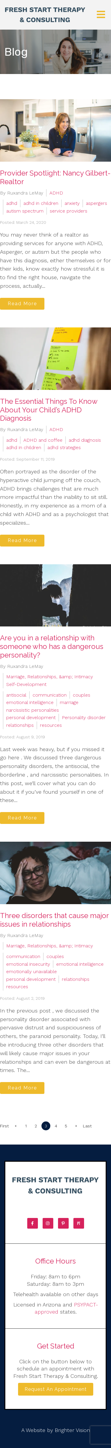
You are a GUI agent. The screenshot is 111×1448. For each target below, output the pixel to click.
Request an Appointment (56, 1389)
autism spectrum (25, 211)
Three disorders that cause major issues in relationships (54, 919)
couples (81, 695)
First (4, 1126)
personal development (31, 717)
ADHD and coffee (42, 440)
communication (50, 695)
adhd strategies (64, 447)
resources (51, 725)
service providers (68, 211)
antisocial (16, 695)
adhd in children (40, 203)
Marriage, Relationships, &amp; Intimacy (49, 676)
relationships (20, 725)
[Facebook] (32, 1223)
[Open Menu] (101, 15)
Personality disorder (84, 717)
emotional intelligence (30, 702)
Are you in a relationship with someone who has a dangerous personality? (51, 646)
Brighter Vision (72, 1430)
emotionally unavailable (31, 971)
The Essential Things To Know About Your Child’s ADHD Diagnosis (48, 410)
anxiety (72, 203)
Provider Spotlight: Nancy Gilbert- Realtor (55, 177)
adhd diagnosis (85, 440)
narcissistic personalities (32, 710)
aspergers (96, 203)
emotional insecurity (28, 964)
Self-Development (26, 684)
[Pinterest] (63, 1223)
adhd (11, 203)
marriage (69, 702)
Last (87, 1126)
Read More (22, 303)
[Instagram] (48, 1223)
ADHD (56, 193)
